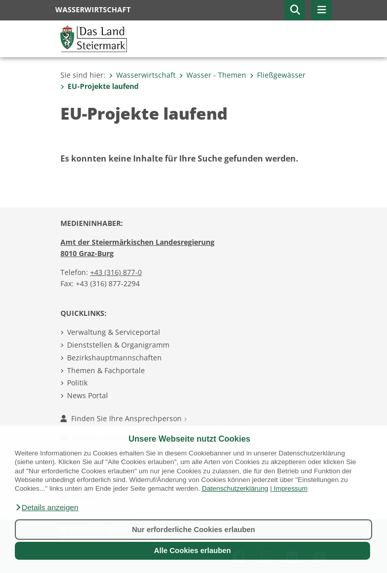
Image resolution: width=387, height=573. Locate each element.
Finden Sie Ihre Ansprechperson (123, 418)
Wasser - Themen (212, 75)
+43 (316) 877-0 (116, 272)
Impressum (291, 488)
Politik (77, 382)
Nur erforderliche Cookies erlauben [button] (193, 529)
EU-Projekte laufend (99, 86)
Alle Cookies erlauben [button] (192, 550)
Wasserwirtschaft (142, 75)
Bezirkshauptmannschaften (114, 357)
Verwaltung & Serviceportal (113, 332)
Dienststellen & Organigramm (118, 345)
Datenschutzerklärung (235, 488)
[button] (46, 507)
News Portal (87, 395)
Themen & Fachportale (106, 370)
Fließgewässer (278, 75)
